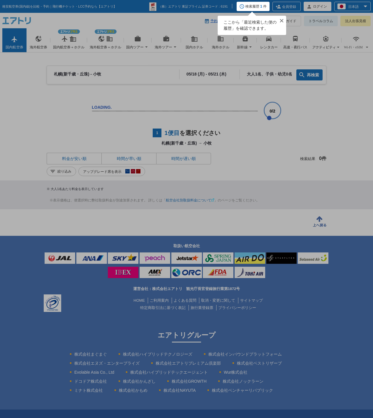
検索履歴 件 (256, 7)
